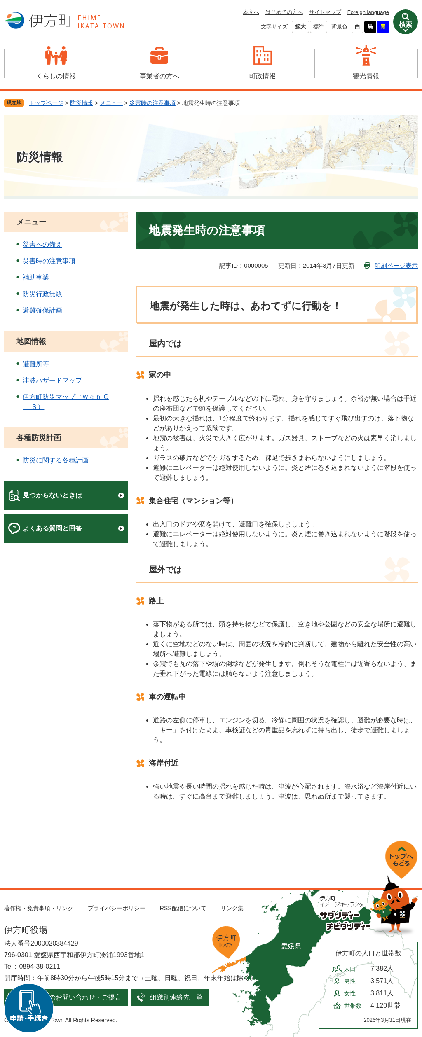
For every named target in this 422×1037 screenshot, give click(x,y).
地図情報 (31, 341)
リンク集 (232, 908)
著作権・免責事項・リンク (38, 908)
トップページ (46, 103)
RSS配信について (183, 908)
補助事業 (36, 277)
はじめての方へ (284, 12)
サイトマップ (325, 12)
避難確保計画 (42, 310)
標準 (318, 26)
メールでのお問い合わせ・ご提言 (72, 997)
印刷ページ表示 (396, 265)
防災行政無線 (42, 293)
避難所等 (36, 363)
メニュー (111, 103)
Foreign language (368, 12)
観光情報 (366, 75)
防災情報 (81, 103)
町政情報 (262, 75)
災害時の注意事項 (152, 103)
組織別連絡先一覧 (176, 997)
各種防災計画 (38, 438)
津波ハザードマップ (52, 380)
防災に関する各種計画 (56, 460)
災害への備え (42, 244)
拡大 (300, 26)
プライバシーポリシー (116, 908)
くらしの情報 (56, 75)
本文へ (251, 12)
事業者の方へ (159, 75)
